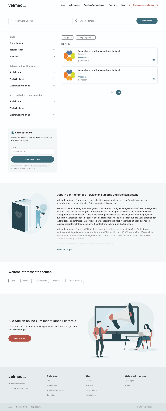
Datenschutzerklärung (39, 166)
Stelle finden (52, 376)
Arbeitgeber (74, 5)
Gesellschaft (41, 281)
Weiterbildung (76, 281)
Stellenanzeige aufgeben (143, 5)
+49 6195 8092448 (19, 389)
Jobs (63, 5)
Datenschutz (21, 407)
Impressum (36, 407)
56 (118, 92)
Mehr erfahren (20, 338)
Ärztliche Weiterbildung (94, 5)
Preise (127, 385)
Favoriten (113, 5)
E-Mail (13, 147)
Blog (123, 5)
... (106, 92)
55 (112, 92)
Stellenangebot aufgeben (136, 376)
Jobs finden (147, 21)
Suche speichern (32, 159)
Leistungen (129, 381)
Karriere (26, 281)
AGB (25, 166)
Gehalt (13, 281)
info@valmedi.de (18, 383)
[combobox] (39, 21)
